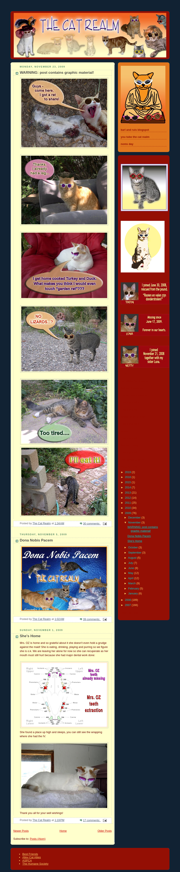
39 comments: (92, 619)
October (133, 547)
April (131, 578)
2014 (128, 487)
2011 (128, 502)
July (131, 562)
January (133, 593)
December (135, 517)
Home (63, 830)
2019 (128, 472)
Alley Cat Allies (31, 857)
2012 (128, 497)
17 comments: (92, 820)
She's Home (30, 636)
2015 (128, 482)
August (132, 557)
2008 (128, 599)
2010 (128, 507)
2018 (128, 477)
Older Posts (105, 830)
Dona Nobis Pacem (36, 540)
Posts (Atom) (38, 838)
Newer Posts (21, 830)
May (131, 573)
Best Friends (30, 854)
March (132, 583)
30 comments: (92, 523)
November (135, 522)
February (134, 588)
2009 (128, 513)
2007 (128, 605)
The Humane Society (35, 863)
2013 (128, 492)
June (131, 568)
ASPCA (27, 860)
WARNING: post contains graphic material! (57, 73)
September (135, 552)
